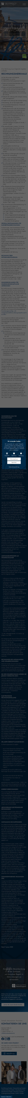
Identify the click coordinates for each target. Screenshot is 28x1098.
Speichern (14, 462)
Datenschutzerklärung (14, 467)
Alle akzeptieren (14, 459)
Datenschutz (8, 1096)
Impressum (3, 1096)
